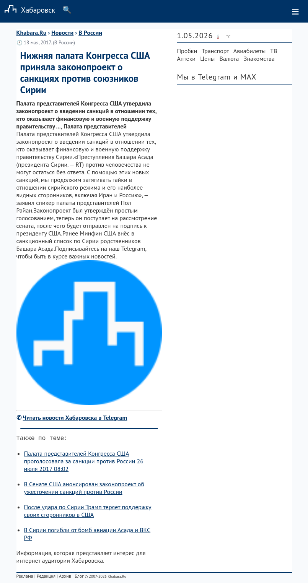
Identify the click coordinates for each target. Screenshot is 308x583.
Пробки (187, 51)
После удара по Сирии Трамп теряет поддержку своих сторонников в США (88, 512)
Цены (207, 58)
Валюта (229, 58)
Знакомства (259, 58)
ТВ (273, 51)
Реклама (24, 577)
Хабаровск (27, 10)
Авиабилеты (249, 51)
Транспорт (215, 51)
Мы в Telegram (204, 77)
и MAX (245, 77)
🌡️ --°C (223, 36)
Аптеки (186, 58)
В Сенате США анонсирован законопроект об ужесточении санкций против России (84, 489)
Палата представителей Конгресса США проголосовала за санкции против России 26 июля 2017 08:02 (83, 462)
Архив (65, 577)
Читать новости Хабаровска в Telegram (75, 417)
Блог (79, 577)
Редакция (46, 577)
